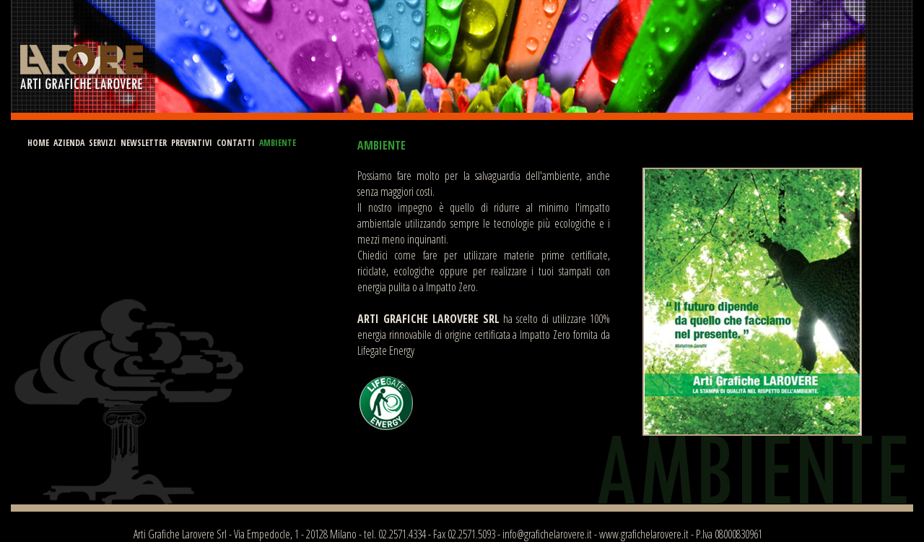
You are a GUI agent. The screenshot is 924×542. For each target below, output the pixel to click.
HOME (38, 143)
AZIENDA (68, 143)
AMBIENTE (277, 143)
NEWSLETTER (144, 143)
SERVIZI (102, 143)
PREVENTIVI (191, 143)
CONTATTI (236, 143)
